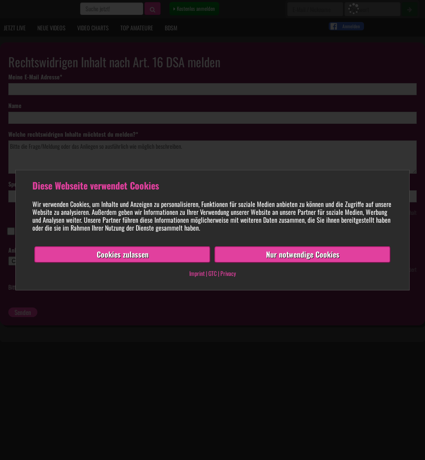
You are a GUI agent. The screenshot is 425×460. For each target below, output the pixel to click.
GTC (212, 273)
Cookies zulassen (123, 254)
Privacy (228, 273)
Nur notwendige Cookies (303, 254)
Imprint (197, 273)
